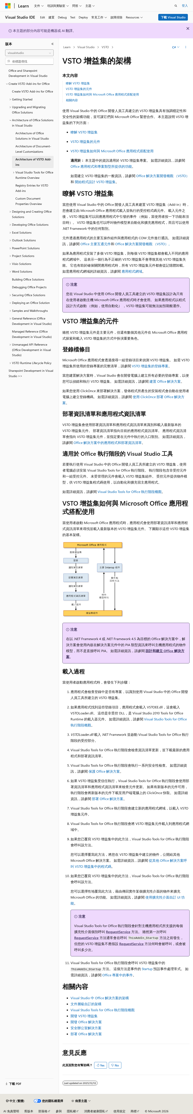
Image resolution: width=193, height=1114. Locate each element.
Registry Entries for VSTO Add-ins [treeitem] (31, 188)
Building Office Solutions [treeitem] (28, 279)
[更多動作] (186, 47)
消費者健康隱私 (94, 1111)
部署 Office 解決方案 (107, 798)
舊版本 (28, 1111)
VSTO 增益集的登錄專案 (150, 366)
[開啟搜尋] (176, 6)
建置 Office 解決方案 (165, 381)
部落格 (42, 1111)
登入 (185, 5)
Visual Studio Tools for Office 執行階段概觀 (130, 491)
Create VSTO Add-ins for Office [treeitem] (32, 91)
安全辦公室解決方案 (86, 1028)
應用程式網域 (132, 271)
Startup (147, 968)
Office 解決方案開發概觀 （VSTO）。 (143, 244)
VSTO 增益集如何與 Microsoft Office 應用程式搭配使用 (102, 94)
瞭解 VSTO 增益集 (78, 83)
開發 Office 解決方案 (86, 1022)
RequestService (118, 931)
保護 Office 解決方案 (104, 771)
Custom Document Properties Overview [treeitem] (28, 201)
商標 (134, 1111)
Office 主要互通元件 (95, 244)
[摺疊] (52, 44)
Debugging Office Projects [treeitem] (29, 287)
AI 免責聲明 (11, 1111)
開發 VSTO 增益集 (84, 1016)
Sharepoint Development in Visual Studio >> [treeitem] (31, 373)
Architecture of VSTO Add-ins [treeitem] (33, 162)
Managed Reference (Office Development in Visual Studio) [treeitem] (32, 334)
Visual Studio (86, 47)
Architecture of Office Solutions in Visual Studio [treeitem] (32, 135)
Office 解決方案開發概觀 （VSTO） (162, 175)
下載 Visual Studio (173, 17)
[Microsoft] (8, 6)
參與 (59, 1111)
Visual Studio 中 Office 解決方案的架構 (100, 998)
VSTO (105, 47)
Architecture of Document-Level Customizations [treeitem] (33, 149)
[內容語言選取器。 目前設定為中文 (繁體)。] (15, 1101)
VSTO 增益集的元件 (79, 89)
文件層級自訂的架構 (86, 1004)
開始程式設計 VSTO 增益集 (95, 181)
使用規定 (119, 1111)
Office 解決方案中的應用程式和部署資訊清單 (108, 442)
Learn (67, 47)
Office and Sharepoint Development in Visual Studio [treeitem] (28, 73)
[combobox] (29, 52)
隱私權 (71, 1111)
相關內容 (72, 100)
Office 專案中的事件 (117, 975)
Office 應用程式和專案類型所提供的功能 (101, 166)
